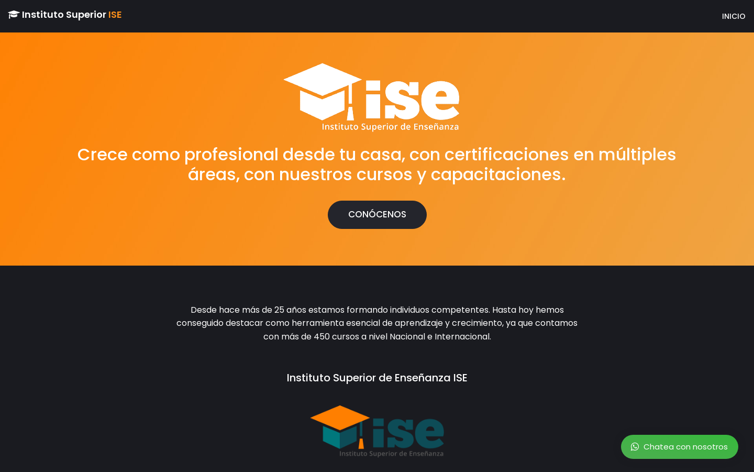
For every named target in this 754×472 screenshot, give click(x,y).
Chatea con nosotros (679, 446)
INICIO (721, 16)
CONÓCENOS (377, 214)
